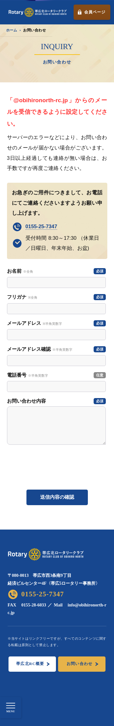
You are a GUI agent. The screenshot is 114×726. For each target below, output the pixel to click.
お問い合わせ (80, 664)
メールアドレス (56, 323)
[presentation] (57, 470)
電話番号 (56, 375)
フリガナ (56, 297)
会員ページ (94, 12)
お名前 (56, 271)
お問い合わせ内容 (56, 401)
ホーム (11, 30)
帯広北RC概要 (30, 664)
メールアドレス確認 (56, 349)
